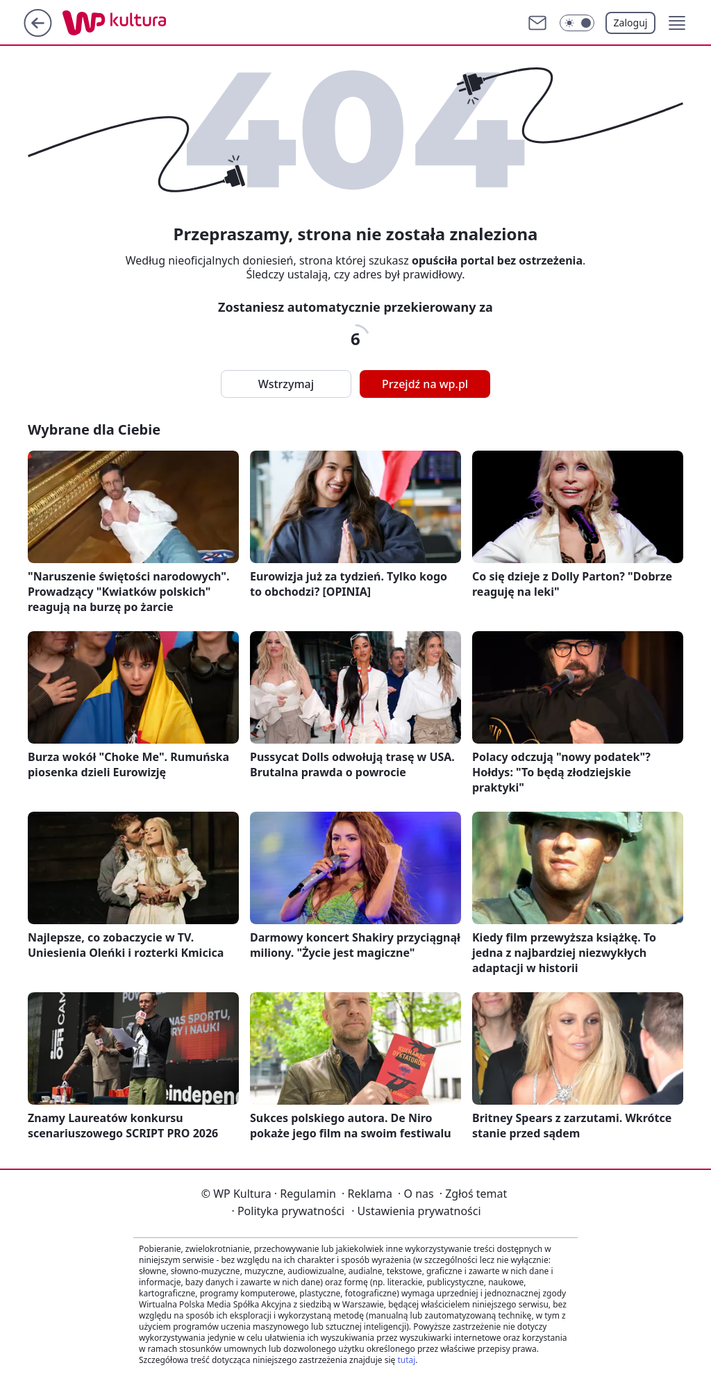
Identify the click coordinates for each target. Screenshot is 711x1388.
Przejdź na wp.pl (425, 384)
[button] (677, 23)
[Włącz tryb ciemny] (577, 23)
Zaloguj (631, 22)
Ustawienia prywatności (415, 1211)
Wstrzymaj (286, 384)
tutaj (406, 1360)
